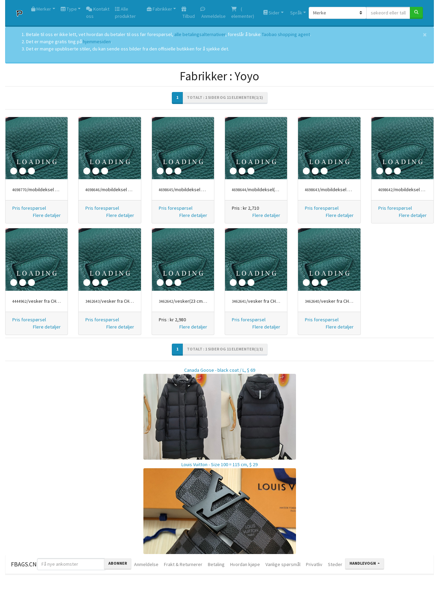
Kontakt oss (97, 12)
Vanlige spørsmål (282, 564)
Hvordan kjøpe (245, 564)
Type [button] (69, 9)
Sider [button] (271, 13)
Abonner (117, 563)
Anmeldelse (213, 13)
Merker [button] (41, 9)
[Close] (425, 34)
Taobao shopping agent (286, 34)
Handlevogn (363, 563)
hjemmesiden (97, 41)
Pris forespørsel (29, 208)
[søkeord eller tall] (388, 13)
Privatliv (314, 564)
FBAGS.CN (24, 564)
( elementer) (242, 12)
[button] (47, 215)
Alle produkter (125, 12)
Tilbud (188, 13)
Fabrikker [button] (159, 9)
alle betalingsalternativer (199, 34)
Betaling (216, 564)
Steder (335, 564)
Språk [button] (295, 13)
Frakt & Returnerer (183, 564)
